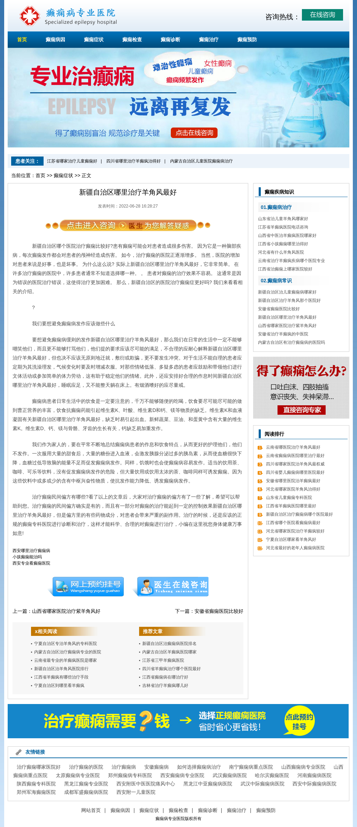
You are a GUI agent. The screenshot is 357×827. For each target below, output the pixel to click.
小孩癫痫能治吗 (27, 556)
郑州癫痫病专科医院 (130, 775)
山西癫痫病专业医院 (303, 767)
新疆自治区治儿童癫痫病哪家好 (287, 292)
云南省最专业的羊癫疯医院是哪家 (65, 660)
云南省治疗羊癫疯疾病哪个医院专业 (291, 260)
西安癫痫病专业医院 (182, 775)
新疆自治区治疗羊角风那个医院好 (289, 300)
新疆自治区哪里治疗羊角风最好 (287, 317)
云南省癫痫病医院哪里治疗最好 (295, 455)
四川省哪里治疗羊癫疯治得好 (133, 161)
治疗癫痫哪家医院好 (39, 767)
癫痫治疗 (209, 39)
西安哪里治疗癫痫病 (31, 550)
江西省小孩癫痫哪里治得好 (283, 243)
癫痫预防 (247, 39)
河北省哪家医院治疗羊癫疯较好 (295, 531)
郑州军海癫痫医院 (36, 792)
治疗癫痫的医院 (86, 767)
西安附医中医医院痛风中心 (145, 783)
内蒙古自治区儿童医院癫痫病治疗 (201, 161)
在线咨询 (170, 586)
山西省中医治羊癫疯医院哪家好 (287, 235)
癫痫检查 (132, 39)
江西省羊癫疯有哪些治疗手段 (61, 677)
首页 (22, 39)
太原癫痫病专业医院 (78, 775)
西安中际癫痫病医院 (314, 783)
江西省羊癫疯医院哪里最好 (291, 505)
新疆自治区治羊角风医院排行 (61, 668)
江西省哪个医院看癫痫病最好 (293, 522)
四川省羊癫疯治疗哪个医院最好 (171, 668)
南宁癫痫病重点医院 (251, 767)
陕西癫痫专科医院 (36, 783)
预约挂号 (85, 586)
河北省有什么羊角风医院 (281, 252)
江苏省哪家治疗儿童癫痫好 (72, 161)
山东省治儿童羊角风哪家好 (283, 218)
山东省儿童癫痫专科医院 (289, 497)
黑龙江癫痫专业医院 (86, 783)
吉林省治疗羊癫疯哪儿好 (165, 685)
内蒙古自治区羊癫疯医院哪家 (169, 652)
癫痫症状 (94, 39)
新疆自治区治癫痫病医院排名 (169, 643)
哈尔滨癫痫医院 (272, 775)
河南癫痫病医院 (314, 775)
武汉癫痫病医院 (230, 775)
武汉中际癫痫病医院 (262, 783)
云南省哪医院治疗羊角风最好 (293, 447)
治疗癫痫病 (124, 767)
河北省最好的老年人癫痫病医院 (295, 547)
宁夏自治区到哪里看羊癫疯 (59, 685)
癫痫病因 (55, 39)
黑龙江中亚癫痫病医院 (207, 783)
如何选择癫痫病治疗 (199, 767)
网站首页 (91, 810)
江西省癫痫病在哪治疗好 (165, 677)
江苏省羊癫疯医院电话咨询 (283, 227)
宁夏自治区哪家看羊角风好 (291, 539)
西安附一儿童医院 (135, 792)
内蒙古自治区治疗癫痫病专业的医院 (67, 652)
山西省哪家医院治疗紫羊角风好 (66, 611)
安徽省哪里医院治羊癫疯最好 (293, 480)
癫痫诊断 (170, 39)
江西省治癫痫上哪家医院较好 (285, 269)
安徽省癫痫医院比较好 (219, 611)
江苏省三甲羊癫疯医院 (163, 660)
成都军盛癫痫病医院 (86, 792)
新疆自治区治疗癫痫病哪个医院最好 (299, 514)
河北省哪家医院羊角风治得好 (293, 489)
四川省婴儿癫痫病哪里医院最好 (295, 472)
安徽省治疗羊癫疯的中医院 (283, 334)
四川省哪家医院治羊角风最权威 (295, 464)
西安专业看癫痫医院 (31, 563)
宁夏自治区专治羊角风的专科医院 (65, 643)
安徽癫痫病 (156, 767)
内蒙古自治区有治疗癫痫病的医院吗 (291, 342)
